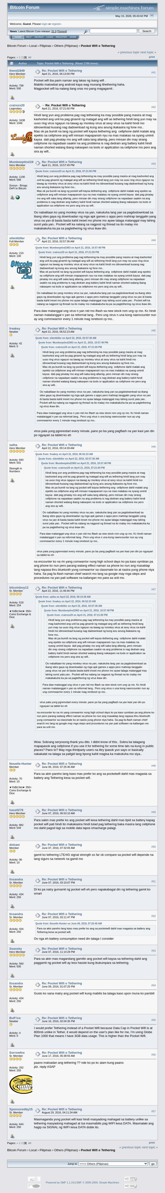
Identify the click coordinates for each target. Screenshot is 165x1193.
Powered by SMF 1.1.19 (60, 1182)
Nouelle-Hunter (20, 763)
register (56, 23)
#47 (153, 589)
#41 (153, 72)
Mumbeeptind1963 (22, 162)
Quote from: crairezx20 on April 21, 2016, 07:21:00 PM (65, 171)
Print (152, 56)
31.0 (53, 31)
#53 (153, 950)
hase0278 (16, 810)
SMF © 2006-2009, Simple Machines (97, 1182)
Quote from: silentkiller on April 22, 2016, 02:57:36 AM (65, 338)
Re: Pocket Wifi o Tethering (62, 70)
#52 (153, 916)
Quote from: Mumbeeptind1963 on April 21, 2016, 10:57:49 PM (70, 247)
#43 (153, 163)
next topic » (148, 52)
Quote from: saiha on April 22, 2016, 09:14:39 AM (62, 597)
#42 (153, 107)
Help (29, 37)
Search (39, 37)
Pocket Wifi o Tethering (98, 46)
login (45, 23)
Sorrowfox (17, 1052)
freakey (14, 328)
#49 (153, 812)
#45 (153, 330)
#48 (153, 765)
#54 (153, 985)
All (29, 57)
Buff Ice (15, 1018)
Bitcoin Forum (16, 46)
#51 (153, 881)
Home (18, 37)
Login (49, 37)
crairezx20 (17, 105)
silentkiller (17, 238)
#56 (153, 1054)
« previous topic (128, 52)
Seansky (15, 948)
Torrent (62, 31)
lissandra (16, 879)
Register (61, 37)
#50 (153, 846)
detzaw (14, 844)
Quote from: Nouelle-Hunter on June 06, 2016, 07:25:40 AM (68, 923)
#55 (153, 1020)
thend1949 (17, 70)
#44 (153, 240)
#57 (153, 1111)
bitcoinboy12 (18, 587)
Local (33, 46)
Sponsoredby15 (21, 1109)
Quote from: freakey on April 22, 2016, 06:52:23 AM (64, 454)
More (73, 37)
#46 (153, 446)
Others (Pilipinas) (66, 46)
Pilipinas (45, 46)
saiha (13, 445)
